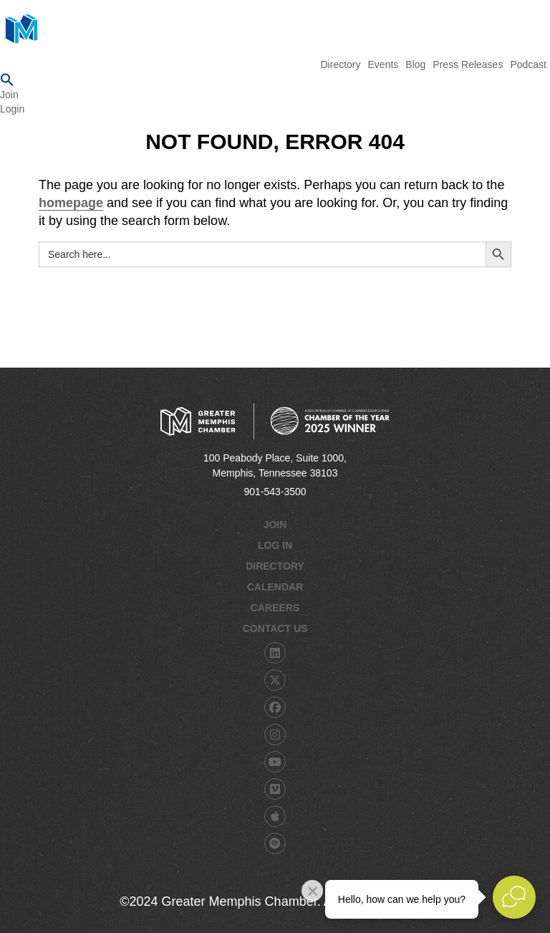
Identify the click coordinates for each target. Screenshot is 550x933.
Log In (275, 545)
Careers (275, 607)
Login (12, 109)
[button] (275, 80)
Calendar (275, 587)
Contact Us (275, 628)
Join (9, 94)
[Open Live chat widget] (514, 897)
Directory (275, 566)
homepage (71, 203)
